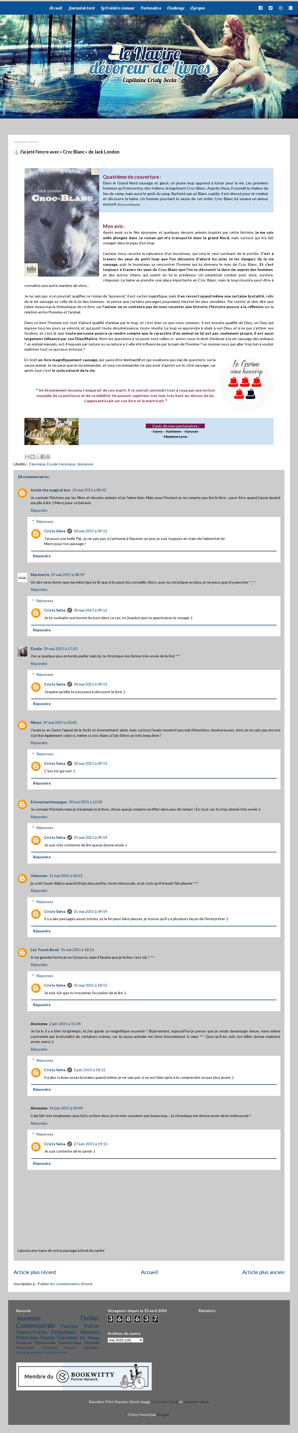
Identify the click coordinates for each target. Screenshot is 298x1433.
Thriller (89, 1318)
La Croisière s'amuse (117, 8)
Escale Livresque (61, 464)
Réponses (44, 521)
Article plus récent (35, 1272)
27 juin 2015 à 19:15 (91, 1143)
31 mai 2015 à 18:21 (77, 949)
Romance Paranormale (36, 1342)
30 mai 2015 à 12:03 (85, 801)
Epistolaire (91, 1348)
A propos (197, 8)
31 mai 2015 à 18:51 (90, 985)
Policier (91, 1326)
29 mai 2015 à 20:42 (60, 722)
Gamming (49, 1348)
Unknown (39, 875)
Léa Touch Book (45, 949)
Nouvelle (92, 1342)
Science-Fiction (31, 1332)
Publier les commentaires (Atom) (64, 1283)
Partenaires (151, 8)
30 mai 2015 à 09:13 (90, 684)
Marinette (40, 574)
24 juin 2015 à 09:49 (66, 1108)
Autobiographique (29, 1352)
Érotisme (60, 1352)
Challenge (175, 8)
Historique (27, 1337)
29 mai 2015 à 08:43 (89, 490)
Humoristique (70, 1342)
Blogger (163, 1414)
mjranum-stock (196, 1401)
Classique (37, 464)
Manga (93, 1337)
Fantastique (63, 1332)
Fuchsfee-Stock (164, 1401)
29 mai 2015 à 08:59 (68, 574)
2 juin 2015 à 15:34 (65, 1023)
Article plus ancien (263, 1272)
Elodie (36, 648)
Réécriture (25, 1347)
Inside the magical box (51, 490)
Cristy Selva (55, 531)
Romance (89, 1332)
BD (82, 1337)
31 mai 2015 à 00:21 (66, 875)
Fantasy (69, 1326)
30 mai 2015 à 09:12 (90, 531)
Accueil (55, 8)
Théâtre (48, 1352)
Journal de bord (81, 8)
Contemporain (35, 1325)
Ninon (36, 722)
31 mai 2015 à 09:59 (90, 837)
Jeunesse (85, 464)
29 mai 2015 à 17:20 (60, 648)
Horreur (70, 1348)
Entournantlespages (49, 801)
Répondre (39, 510)
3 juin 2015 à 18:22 (89, 1069)
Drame (47, 1337)
